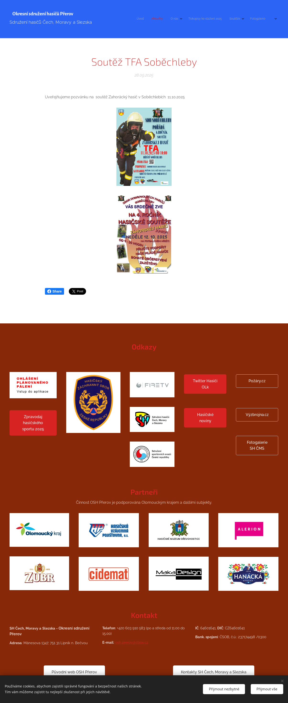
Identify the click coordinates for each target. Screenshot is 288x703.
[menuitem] (229, 19)
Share (54, 291)
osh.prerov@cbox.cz (131, 642)
